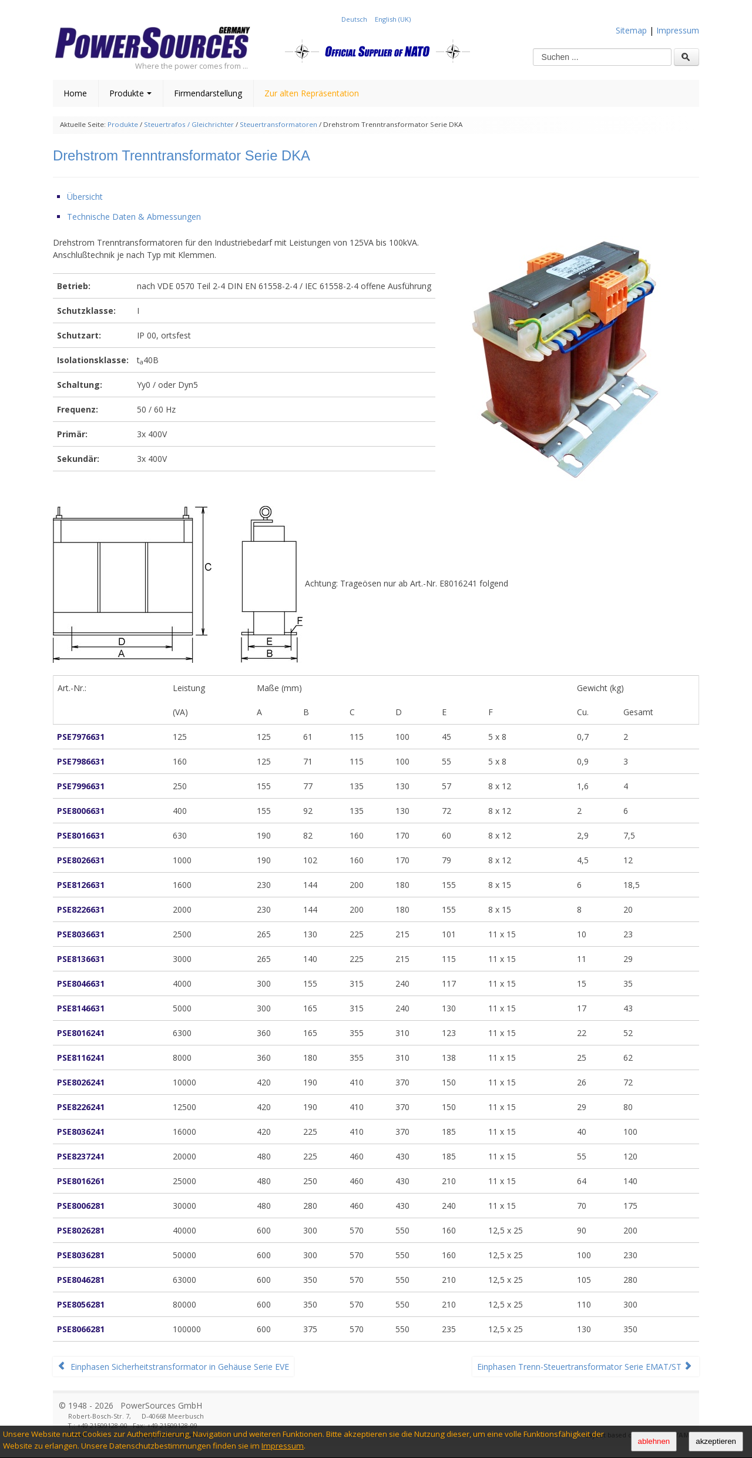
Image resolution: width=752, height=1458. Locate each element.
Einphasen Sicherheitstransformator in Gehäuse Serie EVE (173, 1366)
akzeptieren (716, 1441)
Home (75, 93)
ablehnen (654, 1441)
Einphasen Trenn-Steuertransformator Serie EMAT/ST (584, 1366)
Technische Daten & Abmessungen (134, 216)
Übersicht (85, 196)
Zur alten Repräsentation (311, 93)
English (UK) (393, 19)
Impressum (282, 1445)
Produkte (130, 93)
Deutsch (355, 19)
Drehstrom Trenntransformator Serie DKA (181, 155)
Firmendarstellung (208, 93)
